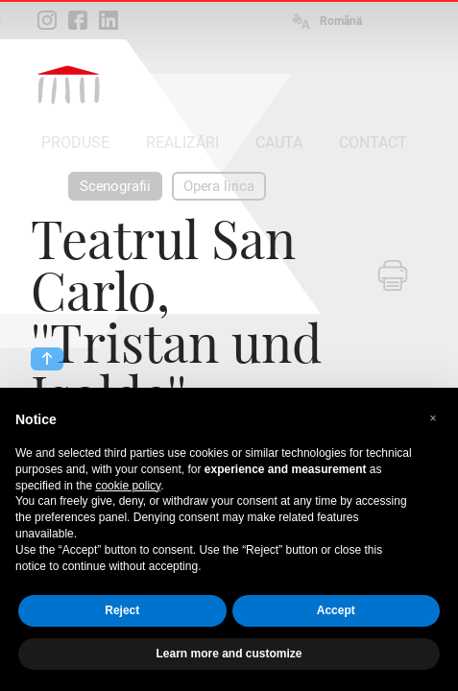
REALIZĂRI (182, 142)
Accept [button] (336, 610)
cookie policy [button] (127, 485)
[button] (433, 418)
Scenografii (115, 186)
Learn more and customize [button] (228, 653)
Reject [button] (122, 610)
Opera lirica (218, 186)
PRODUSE (75, 142)
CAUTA (278, 142)
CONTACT (373, 142)
